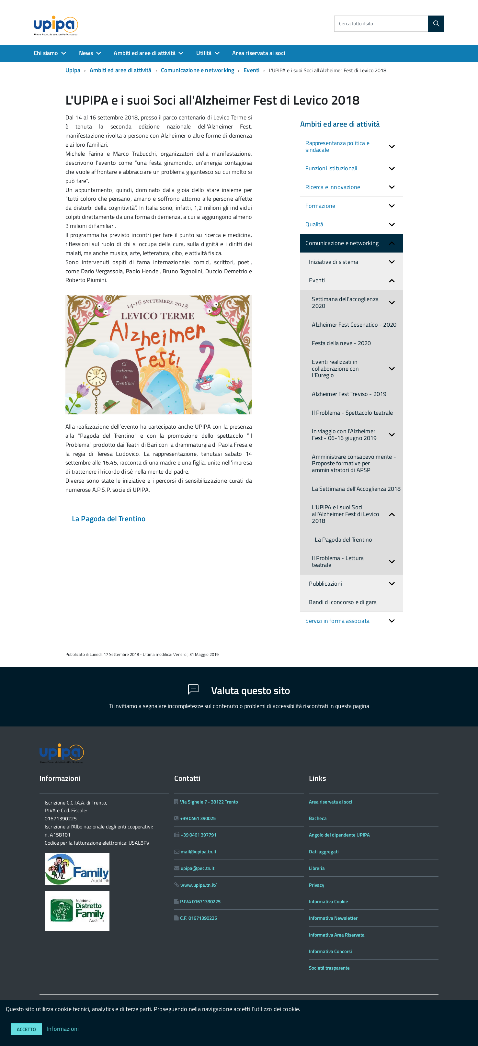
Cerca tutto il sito (356, 23)
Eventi (251, 70)
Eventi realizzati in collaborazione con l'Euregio (357, 369)
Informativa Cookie (328, 901)
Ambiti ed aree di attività (145, 53)
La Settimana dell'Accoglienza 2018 (356, 488)
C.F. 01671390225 (198, 918)
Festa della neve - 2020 (341, 343)
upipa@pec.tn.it (197, 868)
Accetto (26, 1029)
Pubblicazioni (356, 584)
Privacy (316, 885)
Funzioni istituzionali (354, 168)
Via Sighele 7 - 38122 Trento (209, 801)
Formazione (354, 206)
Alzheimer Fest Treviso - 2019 (349, 393)
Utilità (203, 53)
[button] (391, 146)
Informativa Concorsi (330, 951)
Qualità (354, 224)
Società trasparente (329, 968)
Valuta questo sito (239, 690)
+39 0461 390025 (198, 818)
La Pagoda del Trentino (109, 518)
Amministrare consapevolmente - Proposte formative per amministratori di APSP (354, 463)
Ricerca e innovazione (354, 187)
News (86, 53)
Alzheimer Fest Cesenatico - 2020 (354, 324)
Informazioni (63, 1028)
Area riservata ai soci (258, 53)
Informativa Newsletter (333, 918)
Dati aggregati (324, 851)
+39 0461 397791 (198, 834)
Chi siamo (46, 53)
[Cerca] (436, 24)
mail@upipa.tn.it (198, 851)
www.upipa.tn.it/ (198, 885)
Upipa (72, 70)
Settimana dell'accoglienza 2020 (357, 302)
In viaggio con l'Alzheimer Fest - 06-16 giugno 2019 (357, 434)
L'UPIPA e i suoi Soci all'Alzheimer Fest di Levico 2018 (357, 514)
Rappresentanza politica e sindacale (354, 146)
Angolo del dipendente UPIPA (339, 834)
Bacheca (318, 818)
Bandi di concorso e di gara (343, 602)
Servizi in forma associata (354, 621)
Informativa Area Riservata (337, 935)
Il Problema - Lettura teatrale (357, 561)
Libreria (317, 868)
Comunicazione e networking (197, 70)
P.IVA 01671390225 (200, 901)
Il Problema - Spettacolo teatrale (352, 412)
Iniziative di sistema (356, 262)
